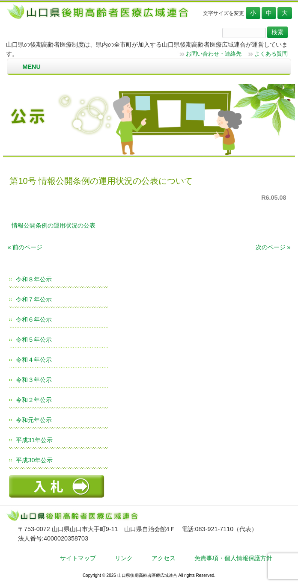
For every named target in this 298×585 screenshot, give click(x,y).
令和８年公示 (34, 279)
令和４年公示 (34, 359)
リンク (124, 558)
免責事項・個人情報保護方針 (233, 558)
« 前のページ (24, 247)
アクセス (164, 558)
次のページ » (273, 247)
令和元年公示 (34, 420)
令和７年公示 (34, 299)
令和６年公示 (34, 319)
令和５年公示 (34, 339)
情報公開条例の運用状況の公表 (53, 225)
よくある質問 (271, 53)
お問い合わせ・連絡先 (213, 53)
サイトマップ (78, 558)
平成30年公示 (34, 460)
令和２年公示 (34, 399)
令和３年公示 (34, 379)
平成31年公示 (34, 440)
